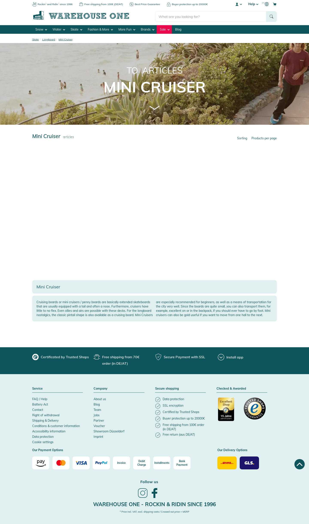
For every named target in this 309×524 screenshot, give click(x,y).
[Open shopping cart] (275, 4)
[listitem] (180, 399)
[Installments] (161, 462)
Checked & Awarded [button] (231, 388)
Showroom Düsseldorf (109, 431)
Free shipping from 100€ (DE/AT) (103, 4)
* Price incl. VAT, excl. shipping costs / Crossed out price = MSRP (154, 511)
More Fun (126, 29)
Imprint (98, 436)
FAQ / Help (39, 399)
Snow (41, 29)
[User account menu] (238, 4)
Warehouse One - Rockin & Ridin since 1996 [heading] (154, 504)
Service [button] (37, 388)
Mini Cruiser (154, 86)
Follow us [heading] (149, 481)
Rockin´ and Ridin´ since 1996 (55, 4)
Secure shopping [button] (167, 388)
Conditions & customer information (56, 426)
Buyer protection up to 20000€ (190, 4)
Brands (147, 29)
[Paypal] (101, 462)
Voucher (99, 426)
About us (100, 399)
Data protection (43, 436)
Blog (178, 29)
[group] (60, 356)
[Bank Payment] (182, 462)
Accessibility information (48, 431)
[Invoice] (121, 462)
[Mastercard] (61, 462)
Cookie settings (42, 442)
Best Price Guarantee (147, 4)
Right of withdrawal (45, 415)
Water (59, 29)
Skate (76, 29)
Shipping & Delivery (45, 420)
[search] (211, 15)
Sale (165, 29)
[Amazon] (40, 462)
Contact (37, 410)
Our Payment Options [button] (47, 450)
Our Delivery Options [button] (232, 450)
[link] (142, 497)
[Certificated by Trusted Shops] (229, 411)
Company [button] (101, 388)
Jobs (97, 415)
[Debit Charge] (141, 462)
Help (253, 4)
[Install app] (231, 356)
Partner (99, 420)
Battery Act (40, 404)
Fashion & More (100, 29)
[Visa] (81, 462)
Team (97, 410)
